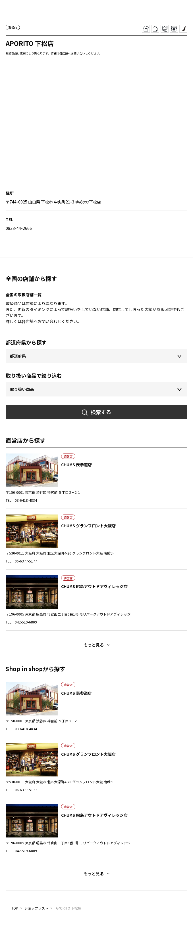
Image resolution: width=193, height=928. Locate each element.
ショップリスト (36, 908)
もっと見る (94, 645)
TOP (14, 908)
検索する (101, 411)
